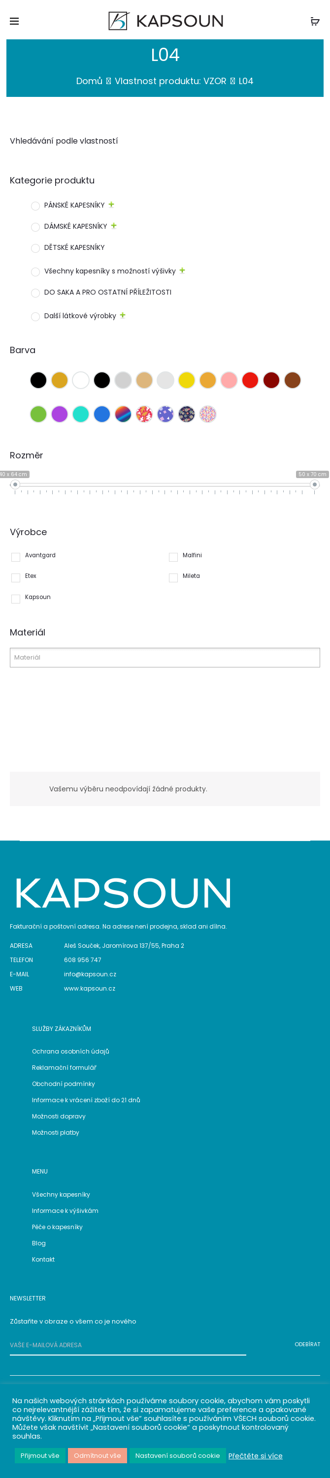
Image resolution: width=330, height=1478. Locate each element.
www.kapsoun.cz (89, 988)
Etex (30, 576)
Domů (89, 81)
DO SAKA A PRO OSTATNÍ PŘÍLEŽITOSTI (107, 292)
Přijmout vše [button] (40, 1455)
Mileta (191, 576)
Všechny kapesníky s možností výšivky (110, 271)
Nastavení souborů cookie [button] (177, 1455)
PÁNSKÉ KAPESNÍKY (74, 205)
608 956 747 (82, 960)
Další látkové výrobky (80, 316)
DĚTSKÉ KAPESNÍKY (74, 247)
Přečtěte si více (256, 1455)
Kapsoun (38, 597)
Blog (39, 1243)
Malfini (192, 555)
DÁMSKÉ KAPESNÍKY (75, 226)
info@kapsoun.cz (90, 974)
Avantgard (40, 555)
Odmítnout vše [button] (97, 1455)
